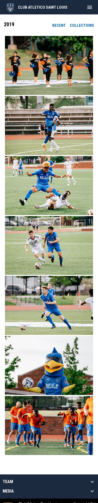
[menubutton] (90, 7)
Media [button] (8, 491)
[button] (49, 65)
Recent (59, 25)
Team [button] (8, 482)
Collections (82, 25)
